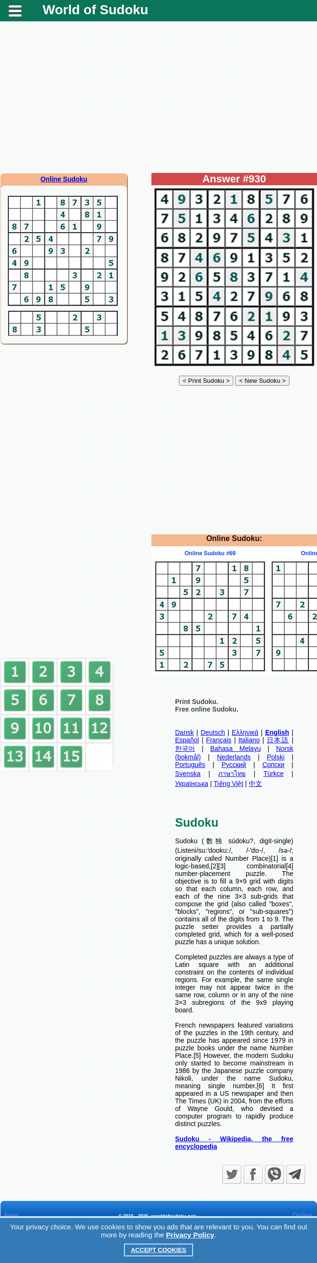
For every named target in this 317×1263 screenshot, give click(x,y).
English (277, 732)
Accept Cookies (158, 1250)
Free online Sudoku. (206, 709)
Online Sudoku (64, 179)
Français (218, 740)
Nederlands (234, 757)
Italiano (249, 740)
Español (187, 740)
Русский (233, 764)
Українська (191, 783)
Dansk (184, 732)
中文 (255, 783)
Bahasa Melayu (235, 748)
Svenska (188, 773)
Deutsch (213, 732)
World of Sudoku (95, 9)
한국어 (185, 748)
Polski (275, 757)
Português (190, 764)
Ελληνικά (245, 732)
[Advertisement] (159, 97)
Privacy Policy (190, 1235)
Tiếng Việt (229, 783)
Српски (273, 764)
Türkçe (274, 773)
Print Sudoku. (196, 701)
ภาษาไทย (232, 773)
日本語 (278, 740)
